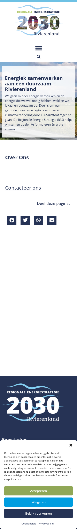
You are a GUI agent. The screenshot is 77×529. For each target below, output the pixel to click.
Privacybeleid (46, 523)
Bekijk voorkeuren (38, 513)
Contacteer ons (23, 187)
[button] (71, 445)
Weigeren (39, 502)
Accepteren (38, 491)
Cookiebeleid (29, 523)
